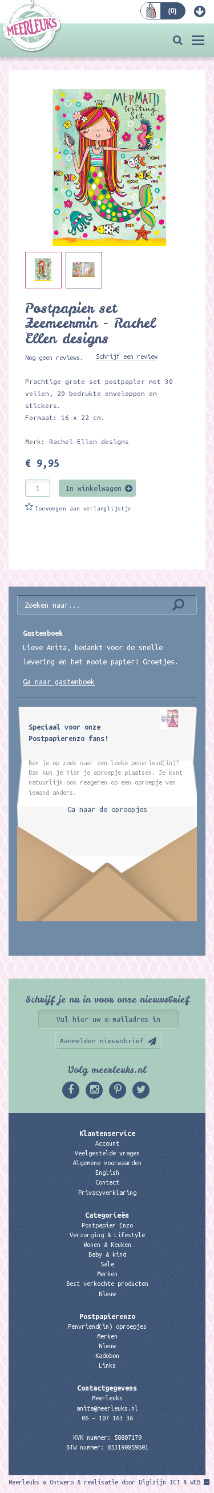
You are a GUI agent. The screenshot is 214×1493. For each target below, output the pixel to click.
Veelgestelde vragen (107, 1153)
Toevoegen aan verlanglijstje (83, 508)
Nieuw (107, 1293)
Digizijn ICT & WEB (169, 1482)
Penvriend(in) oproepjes (107, 1326)
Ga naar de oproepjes (107, 809)
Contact (107, 1182)
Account (107, 1143)
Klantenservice (107, 1133)
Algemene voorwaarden (107, 1162)
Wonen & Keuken (107, 1244)
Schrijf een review (127, 356)
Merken (107, 1273)
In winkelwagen (94, 488)
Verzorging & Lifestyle (107, 1234)
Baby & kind (107, 1254)
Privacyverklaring (107, 1192)
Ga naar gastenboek (59, 682)
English (107, 1172)
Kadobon (107, 1355)
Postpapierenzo (107, 1316)
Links (107, 1365)
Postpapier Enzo (107, 1225)
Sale (107, 1264)
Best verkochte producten (107, 1283)
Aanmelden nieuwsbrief (102, 1040)
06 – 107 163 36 (107, 1418)
